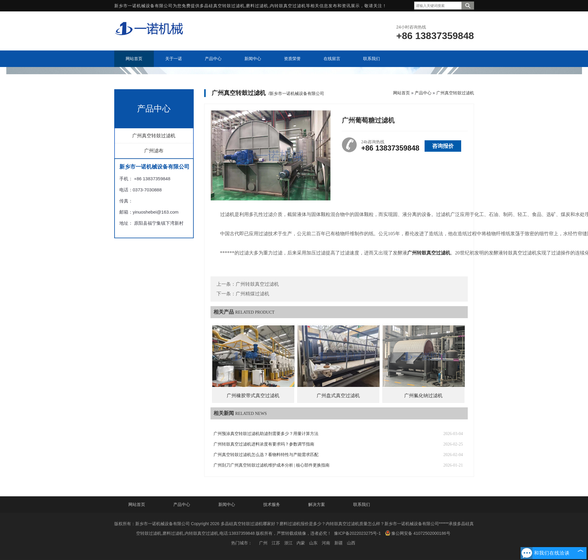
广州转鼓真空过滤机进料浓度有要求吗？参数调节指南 (263, 444)
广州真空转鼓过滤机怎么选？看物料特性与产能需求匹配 (265, 454)
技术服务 (271, 504)
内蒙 (301, 542)
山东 (313, 542)
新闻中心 (226, 504)
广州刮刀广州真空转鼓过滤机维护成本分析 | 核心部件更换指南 (271, 465)
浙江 (288, 542)
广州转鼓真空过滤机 (257, 284)
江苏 (276, 542)
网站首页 (401, 92)
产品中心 (423, 92)
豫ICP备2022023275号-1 (357, 533)
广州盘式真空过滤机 (338, 395)
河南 (326, 542)
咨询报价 (443, 146)
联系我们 (361, 504)
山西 (351, 542)
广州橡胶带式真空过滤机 (253, 395)
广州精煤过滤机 (252, 293)
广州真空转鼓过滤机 (153, 135)
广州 (263, 542)
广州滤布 (153, 150)
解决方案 (316, 504)
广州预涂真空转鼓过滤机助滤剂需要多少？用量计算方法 (265, 433)
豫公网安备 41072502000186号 (417, 533)
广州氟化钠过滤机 (423, 395)
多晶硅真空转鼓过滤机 (222, 5)
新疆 (338, 542)
